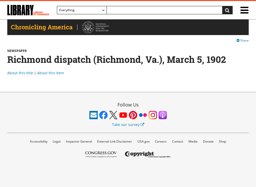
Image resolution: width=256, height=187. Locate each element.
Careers (161, 141)
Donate (208, 141)
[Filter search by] (82, 10)
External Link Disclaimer (114, 141)
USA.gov (143, 141)
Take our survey (128, 124)
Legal (57, 141)
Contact (177, 141)
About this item (50, 72)
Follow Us (128, 105)
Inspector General (79, 141)
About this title (20, 72)
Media (193, 141)
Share (243, 40)
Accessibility (39, 141)
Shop (222, 141)
